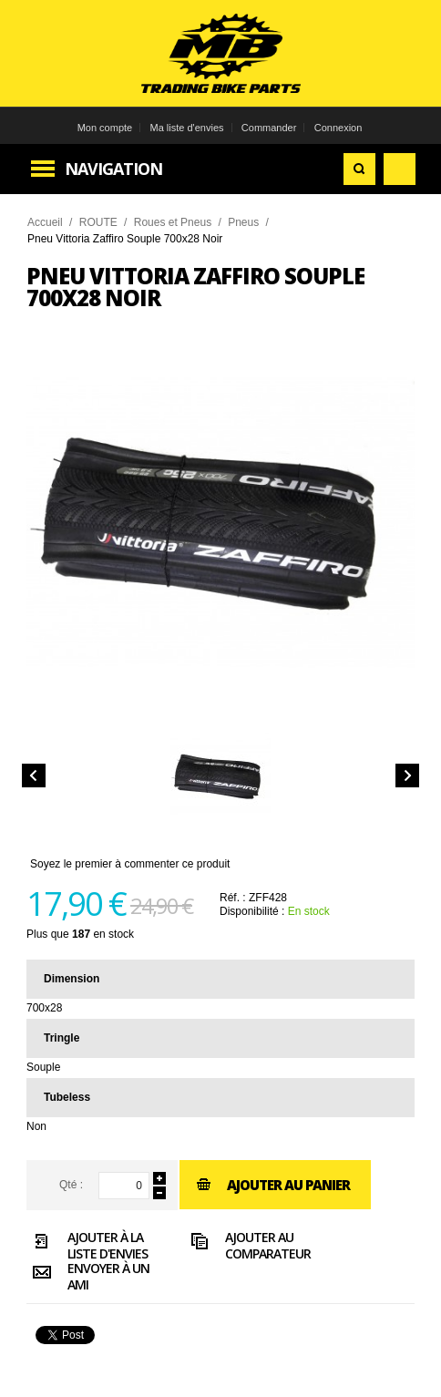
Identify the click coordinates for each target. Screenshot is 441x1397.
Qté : (71, 1184)
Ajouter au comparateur (247, 1244)
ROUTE (98, 222)
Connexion (338, 127)
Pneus (243, 222)
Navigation (113, 169)
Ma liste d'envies (187, 127)
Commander (269, 127)
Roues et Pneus (172, 222)
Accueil (45, 222)
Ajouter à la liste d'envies (87, 1244)
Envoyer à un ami (87, 1275)
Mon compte (105, 127)
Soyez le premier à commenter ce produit (130, 864)
